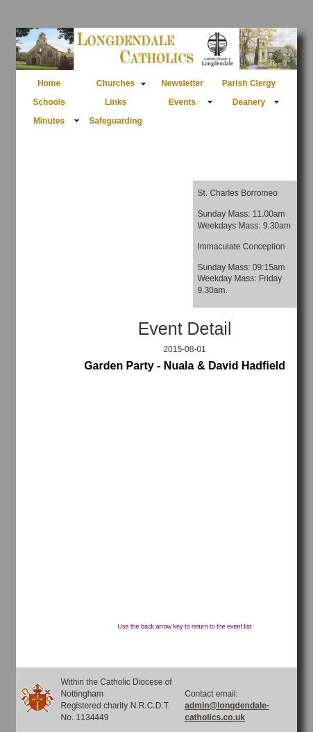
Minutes (49, 121)
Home (48, 83)
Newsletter (182, 83)
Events (182, 102)
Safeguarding (115, 121)
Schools (49, 102)
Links (115, 102)
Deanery (248, 102)
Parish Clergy (249, 83)
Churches (115, 83)
